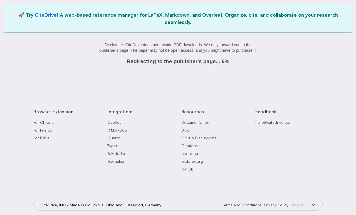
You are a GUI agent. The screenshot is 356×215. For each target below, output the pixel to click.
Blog (185, 130)
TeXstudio (116, 153)
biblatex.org (192, 161)
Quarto (113, 137)
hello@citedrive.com (273, 122)
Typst (112, 145)
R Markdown (118, 130)
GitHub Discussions (198, 137)
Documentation (195, 122)
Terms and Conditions (242, 204)
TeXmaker (116, 161)
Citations (189, 145)
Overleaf (115, 122)
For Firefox (42, 130)
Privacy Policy (276, 204)
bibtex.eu (189, 153)
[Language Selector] (303, 204)
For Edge (41, 137)
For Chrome (44, 122)
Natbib (187, 169)
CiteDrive (46, 15)
